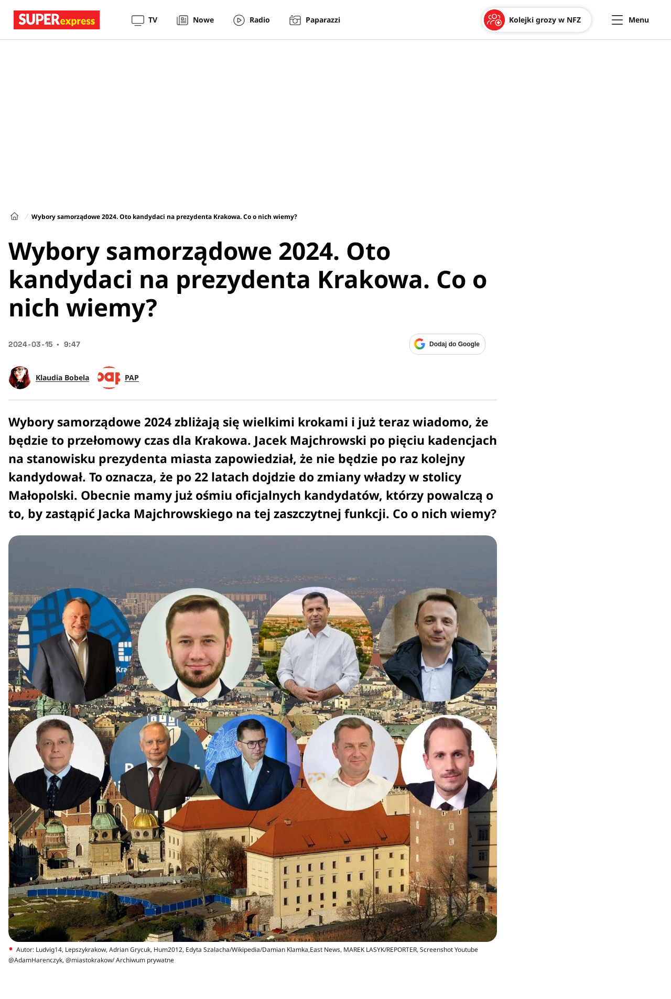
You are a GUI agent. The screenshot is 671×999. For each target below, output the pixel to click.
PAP (132, 377)
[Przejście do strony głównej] (57, 20)
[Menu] (630, 20)
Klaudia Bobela (62, 377)
